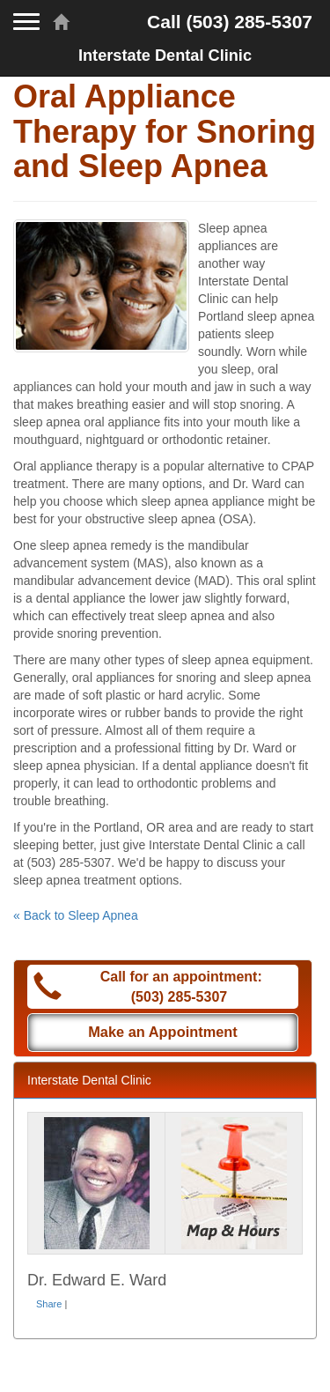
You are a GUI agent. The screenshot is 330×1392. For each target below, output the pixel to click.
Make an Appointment (163, 1032)
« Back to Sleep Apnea (75, 915)
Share (49, 1304)
